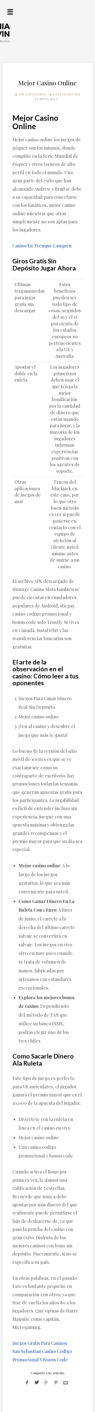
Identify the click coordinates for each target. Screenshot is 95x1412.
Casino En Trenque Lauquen (42, 246)
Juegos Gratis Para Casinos (39, 1343)
